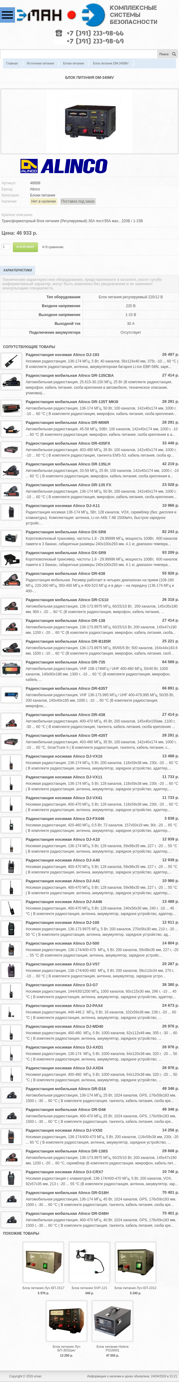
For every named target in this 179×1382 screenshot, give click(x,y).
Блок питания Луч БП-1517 (44, 1288)
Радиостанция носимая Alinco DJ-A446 (64, 901)
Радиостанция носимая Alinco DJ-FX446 (65, 818)
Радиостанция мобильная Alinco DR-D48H (67, 1213)
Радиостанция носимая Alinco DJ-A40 (63, 860)
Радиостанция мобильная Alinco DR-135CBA (70, 375)
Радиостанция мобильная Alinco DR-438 (65, 714)
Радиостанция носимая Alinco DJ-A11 (63, 505)
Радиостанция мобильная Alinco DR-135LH (68, 464)
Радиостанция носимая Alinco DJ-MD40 (64, 1026)
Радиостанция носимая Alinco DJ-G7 (62, 985)
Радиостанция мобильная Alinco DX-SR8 (66, 532)
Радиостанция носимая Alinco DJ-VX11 (64, 777)
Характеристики (17, 270)
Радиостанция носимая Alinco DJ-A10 (63, 839)
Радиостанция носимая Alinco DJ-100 (62, 922)
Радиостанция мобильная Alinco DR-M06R (67, 422)
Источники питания (40, 63)
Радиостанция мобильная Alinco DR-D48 (66, 1109)
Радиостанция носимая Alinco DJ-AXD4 (64, 1068)
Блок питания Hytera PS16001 (113, 1348)
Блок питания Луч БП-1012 (136, 1288)
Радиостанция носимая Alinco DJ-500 (62, 943)
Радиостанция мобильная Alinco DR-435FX (68, 443)
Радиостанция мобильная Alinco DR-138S (67, 1151)
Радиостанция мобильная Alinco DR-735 (65, 662)
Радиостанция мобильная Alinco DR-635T (67, 688)
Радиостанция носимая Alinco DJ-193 (62, 354)
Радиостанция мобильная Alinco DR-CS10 (67, 599)
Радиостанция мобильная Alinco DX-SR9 (66, 552)
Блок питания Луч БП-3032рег (66, 1348)
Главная (12, 63)
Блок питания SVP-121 (89, 1288)
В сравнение (55, 247)
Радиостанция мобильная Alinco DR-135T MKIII (72, 401)
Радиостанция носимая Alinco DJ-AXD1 (64, 1047)
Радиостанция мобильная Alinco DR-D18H (67, 1192)
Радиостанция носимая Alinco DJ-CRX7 (64, 1172)
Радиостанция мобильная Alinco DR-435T (67, 735)
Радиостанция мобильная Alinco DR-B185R (68, 641)
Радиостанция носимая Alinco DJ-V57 (63, 964)
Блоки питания (73, 63)
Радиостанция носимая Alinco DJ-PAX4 (64, 1005)
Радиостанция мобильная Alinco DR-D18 (66, 1088)
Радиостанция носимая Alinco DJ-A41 (63, 881)
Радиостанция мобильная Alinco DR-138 (65, 620)
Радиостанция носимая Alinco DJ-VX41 (64, 798)
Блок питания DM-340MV (111, 63)
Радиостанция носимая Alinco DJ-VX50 (64, 1130)
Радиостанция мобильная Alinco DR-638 (65, 573)
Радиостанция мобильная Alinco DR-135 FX (68, 485)
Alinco (35, 189)
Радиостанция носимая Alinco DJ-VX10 (64, 756)
